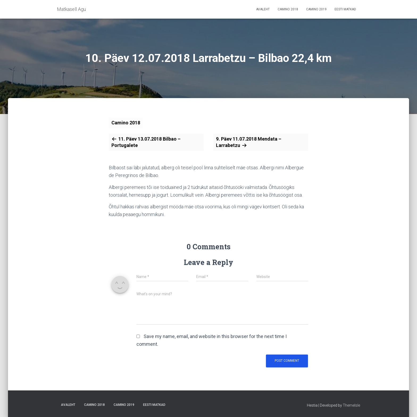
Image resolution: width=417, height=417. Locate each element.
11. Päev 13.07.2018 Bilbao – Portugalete (146, 142)
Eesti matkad (345, 9)
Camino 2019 (316, 9)
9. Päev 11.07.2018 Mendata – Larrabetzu (248, 142)
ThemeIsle (351, 405)
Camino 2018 (288, 9)
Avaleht (263, 9)
